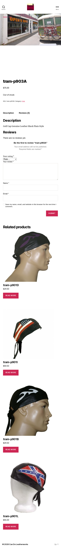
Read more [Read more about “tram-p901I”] (11, 372)
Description (8, 113)
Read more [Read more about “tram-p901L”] (11, 526)
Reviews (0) (24, 113)
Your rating (8, 156)
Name (6, 183)
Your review (8, 162)
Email (6, 194)
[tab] (8, 113)
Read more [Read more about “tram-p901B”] (11, 449)
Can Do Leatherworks (18, 544)
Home (5, 17)
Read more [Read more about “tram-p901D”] (11, 295)
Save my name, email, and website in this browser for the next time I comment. (30, 205)
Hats (10, 17)
